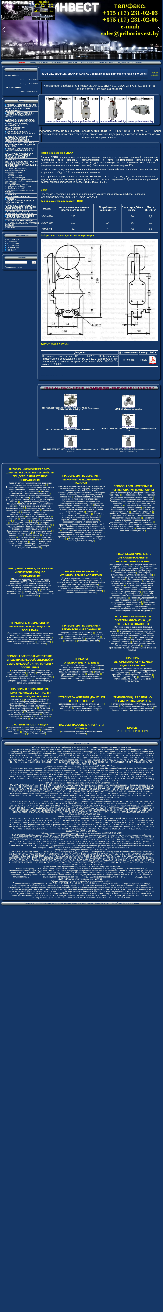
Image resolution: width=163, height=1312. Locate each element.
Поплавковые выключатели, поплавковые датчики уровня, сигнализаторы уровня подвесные (131, 589)
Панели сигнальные (36, 734)
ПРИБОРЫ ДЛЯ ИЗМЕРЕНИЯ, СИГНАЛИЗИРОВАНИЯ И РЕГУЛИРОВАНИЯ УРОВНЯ (19, 138)
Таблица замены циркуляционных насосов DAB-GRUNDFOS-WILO (81, 850)
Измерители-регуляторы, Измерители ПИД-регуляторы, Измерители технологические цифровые (81, 587)
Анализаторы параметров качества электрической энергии (81, 679)
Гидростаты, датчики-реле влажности (76, 632)
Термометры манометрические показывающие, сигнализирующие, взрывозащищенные (133, 509)
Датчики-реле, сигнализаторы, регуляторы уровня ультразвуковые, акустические (133, 583)
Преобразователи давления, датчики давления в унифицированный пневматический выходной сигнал (80, 531)
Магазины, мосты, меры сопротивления (82, 673)
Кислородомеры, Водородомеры (24, 523)
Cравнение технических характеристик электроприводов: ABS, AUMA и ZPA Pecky (81, 766)
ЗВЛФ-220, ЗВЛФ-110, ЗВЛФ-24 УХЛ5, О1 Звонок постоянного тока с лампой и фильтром (128, 450)
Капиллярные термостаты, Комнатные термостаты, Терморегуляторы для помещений (134, 517)
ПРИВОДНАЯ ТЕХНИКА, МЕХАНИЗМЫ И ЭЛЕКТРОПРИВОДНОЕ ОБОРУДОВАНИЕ (16, 126)
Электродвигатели (30, 596)
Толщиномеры (42, 716)
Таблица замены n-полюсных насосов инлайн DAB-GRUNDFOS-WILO (81, 800)
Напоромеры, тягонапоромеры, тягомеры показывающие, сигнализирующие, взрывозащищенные (80, 490)
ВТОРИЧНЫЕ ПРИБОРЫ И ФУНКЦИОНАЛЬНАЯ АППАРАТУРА (20, 133)
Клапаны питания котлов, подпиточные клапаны (132, 710)
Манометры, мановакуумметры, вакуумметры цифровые (83, 515)
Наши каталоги (106, 63)
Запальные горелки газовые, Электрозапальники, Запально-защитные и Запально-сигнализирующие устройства (133, 644)
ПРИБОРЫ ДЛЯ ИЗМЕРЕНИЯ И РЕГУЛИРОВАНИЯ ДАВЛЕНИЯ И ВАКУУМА (19, 115)
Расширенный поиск (38, 63)
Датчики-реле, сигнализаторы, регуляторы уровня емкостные (134, 565)
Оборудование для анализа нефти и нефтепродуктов (28, 531)
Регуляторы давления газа (133, 706)
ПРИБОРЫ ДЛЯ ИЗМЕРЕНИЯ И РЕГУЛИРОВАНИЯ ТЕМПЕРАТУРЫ (20, 120)
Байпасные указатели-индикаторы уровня (133, 610)
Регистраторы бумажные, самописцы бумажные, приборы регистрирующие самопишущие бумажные (81, 583)
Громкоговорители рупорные (19, 186)
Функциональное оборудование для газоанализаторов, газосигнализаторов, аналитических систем (30, 504)
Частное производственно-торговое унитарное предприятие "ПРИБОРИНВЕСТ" (74, 903)
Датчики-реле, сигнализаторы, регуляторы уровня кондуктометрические (133, 568)
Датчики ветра (130, 677)
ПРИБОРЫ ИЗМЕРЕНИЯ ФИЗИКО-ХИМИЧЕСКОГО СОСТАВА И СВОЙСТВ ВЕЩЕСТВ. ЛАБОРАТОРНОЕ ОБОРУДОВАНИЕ (22, 107)
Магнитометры (17, 712)
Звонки (31, 672)
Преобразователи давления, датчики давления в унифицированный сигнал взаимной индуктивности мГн (81, 527)
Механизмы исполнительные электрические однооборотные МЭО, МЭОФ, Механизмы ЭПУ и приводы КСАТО (30, 581)
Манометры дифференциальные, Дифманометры (77, 512)
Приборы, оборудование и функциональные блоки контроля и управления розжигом (132, 635)
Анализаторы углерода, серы (38, 516)
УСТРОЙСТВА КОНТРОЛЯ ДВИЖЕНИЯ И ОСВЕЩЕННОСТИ (19, 212)
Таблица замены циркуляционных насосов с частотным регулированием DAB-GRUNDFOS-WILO (81, 833)
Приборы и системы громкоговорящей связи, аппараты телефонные (19, 190)
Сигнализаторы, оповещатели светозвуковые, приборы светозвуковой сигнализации (21, 181)
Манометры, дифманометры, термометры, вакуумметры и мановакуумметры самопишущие (81, 487)
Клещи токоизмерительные (87, 676)
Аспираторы (12, 518)
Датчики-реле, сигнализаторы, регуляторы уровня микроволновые (132, 580)
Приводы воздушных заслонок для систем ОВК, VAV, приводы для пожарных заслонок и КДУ (30, 593)
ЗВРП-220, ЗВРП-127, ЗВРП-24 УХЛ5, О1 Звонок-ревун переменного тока (128, 429)
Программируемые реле (30, 730)
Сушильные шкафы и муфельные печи (22, 539)
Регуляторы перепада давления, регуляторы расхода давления (133, 707)
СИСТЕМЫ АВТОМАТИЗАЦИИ (20, 220)
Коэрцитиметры (43, 710)
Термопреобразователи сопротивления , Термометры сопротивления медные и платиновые (133, 496)
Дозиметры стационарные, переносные (33, 547)
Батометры (116, 677)
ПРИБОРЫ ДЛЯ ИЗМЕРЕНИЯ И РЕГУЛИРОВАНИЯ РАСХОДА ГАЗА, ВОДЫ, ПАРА (20, 144)
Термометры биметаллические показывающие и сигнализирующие (131, 506)
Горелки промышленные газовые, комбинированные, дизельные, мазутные (132, 648)
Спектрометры (25, 537)
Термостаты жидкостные (41, 541)
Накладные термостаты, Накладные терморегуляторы (133, 527)
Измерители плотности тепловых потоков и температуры (30, 705)
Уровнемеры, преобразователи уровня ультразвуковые (132, 608)
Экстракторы (16, 546)
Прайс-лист (72, 63)
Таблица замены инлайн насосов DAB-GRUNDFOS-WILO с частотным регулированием (81, 783)
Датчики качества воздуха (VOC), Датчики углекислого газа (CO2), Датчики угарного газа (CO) (30, 500)
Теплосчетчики (44, 642)
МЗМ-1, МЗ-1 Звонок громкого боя (128, 409)
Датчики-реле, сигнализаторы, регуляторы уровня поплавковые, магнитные (134, 572)
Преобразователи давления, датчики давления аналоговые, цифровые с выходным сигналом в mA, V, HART (81, 524)
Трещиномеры (21, 718)
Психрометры (145, 677)
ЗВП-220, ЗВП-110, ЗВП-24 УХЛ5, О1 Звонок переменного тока (70, 429)
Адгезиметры (16, 700)
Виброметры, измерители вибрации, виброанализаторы (30, 701)
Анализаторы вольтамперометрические (22, 510)
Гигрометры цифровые (95, 639)
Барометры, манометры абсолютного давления (132, 668)
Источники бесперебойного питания (81, 593)
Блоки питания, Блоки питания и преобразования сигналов (80, 590)
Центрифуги (43, 544)
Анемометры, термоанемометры (123, 671)
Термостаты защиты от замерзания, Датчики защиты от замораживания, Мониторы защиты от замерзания (132, 520)
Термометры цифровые (141, 512)
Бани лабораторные (29, 518)
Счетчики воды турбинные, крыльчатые (29, 644)
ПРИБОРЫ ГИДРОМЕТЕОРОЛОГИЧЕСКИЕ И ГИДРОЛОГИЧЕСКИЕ (19, 201)
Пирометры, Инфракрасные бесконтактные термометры (132, 514)
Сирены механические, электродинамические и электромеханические (16, 170)
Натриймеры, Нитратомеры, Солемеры (28, 529)
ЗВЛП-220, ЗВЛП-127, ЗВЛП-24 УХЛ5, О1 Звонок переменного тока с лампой (70, 450)
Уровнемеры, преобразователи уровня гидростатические (136, 599)
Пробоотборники (32, 535)
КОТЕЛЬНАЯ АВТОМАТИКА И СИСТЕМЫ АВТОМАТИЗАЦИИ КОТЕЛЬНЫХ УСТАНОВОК (19, 155)
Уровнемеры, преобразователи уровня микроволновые (134, 605)
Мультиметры (67, 676)
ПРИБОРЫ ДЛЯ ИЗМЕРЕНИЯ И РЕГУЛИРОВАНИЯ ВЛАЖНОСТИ (19, 150)
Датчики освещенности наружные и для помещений (80, 704)
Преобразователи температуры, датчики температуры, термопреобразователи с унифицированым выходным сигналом (133, 503)
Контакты (139, 63)
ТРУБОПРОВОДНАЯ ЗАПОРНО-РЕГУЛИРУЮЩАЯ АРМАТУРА (20, 217)
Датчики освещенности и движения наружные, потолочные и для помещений (83, 709)
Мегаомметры (93, 674)
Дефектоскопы (31, 704)
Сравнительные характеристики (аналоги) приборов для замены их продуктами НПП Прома (81, 866)
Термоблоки (47, 539)
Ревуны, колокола (14, 176)
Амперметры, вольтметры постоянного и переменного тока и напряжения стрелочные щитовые (82, 667)
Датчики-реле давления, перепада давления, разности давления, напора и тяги (82, 495)
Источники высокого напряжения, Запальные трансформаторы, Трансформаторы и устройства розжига (131, 629)
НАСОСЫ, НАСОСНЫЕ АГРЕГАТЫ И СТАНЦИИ (22, 224)
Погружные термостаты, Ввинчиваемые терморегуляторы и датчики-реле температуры (133, 525)
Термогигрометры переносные (70, 639)
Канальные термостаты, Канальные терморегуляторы (138, 529)
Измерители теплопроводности (23, 708)
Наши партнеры (88, 63)
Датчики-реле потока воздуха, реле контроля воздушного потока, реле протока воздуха (28, 636)
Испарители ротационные (43, 521)
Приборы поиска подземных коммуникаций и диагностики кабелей (29, 713)
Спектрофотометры (42, 537)
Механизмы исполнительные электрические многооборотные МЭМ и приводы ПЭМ (28, 584)
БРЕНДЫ (11, 228)
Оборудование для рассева (19, 533)
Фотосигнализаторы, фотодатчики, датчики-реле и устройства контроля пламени (134, 632)
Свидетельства (124, 63)
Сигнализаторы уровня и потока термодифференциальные (133, 586)
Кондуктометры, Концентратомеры (36, 525)
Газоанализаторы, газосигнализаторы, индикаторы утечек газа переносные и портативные (30, 484)
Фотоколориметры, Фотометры (22, 544)
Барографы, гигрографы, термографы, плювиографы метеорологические (132, 674)
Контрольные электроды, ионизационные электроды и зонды (133, 638)
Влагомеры (70, 641)
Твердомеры (28, 716)
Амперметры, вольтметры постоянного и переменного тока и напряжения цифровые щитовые (81, 671)
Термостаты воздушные (17, 541)
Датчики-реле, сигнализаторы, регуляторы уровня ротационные (131, 574)
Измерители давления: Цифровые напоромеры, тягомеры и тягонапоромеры (82, 498)
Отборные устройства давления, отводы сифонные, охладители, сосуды (85, 540)
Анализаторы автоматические (38, 508)
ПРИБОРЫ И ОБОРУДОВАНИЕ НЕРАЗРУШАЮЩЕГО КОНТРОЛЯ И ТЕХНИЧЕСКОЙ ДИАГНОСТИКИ (20, 207)
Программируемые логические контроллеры (25, 728)
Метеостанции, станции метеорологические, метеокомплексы (132, 680)
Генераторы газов (21, 521)
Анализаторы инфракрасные (34, 512)
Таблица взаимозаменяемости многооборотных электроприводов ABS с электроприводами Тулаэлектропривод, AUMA (81, 747)
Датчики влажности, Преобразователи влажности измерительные (81, 633)
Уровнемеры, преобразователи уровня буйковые (132, 593)
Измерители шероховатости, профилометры (28, 709)
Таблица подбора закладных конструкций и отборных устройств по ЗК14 (81, 881)
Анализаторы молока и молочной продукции (28, 514)
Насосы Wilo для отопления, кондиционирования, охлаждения (82, 732)
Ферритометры (37, 718)
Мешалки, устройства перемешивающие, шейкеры (28, 527)
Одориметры (30, 546)
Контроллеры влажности (88, 641)
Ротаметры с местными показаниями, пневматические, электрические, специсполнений (30, 640)
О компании (57, 63)
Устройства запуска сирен (18, 185)
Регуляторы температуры (122, 704)
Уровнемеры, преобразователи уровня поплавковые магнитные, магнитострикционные (131, 596)
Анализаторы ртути (15, 516)
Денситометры (16, 704)
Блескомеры (30, 700)
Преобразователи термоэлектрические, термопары (131, 499)
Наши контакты (13, 239)
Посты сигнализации (16, 178)
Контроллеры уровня (119, 564)
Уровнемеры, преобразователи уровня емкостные (130, 601)
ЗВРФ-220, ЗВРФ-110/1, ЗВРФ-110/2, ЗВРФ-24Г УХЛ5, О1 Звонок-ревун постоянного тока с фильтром (70, 409)
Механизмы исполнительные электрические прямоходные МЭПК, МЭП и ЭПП (29, 588)
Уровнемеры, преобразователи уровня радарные (133, 603)
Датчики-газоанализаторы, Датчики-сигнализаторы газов (29, 492)
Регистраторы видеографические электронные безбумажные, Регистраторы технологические (81, 579)
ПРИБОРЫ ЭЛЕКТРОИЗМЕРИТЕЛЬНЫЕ (17, 195)
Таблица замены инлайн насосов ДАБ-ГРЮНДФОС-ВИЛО (81, 816)
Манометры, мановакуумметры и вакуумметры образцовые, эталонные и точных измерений (81, 519)
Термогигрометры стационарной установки (81, 637)
